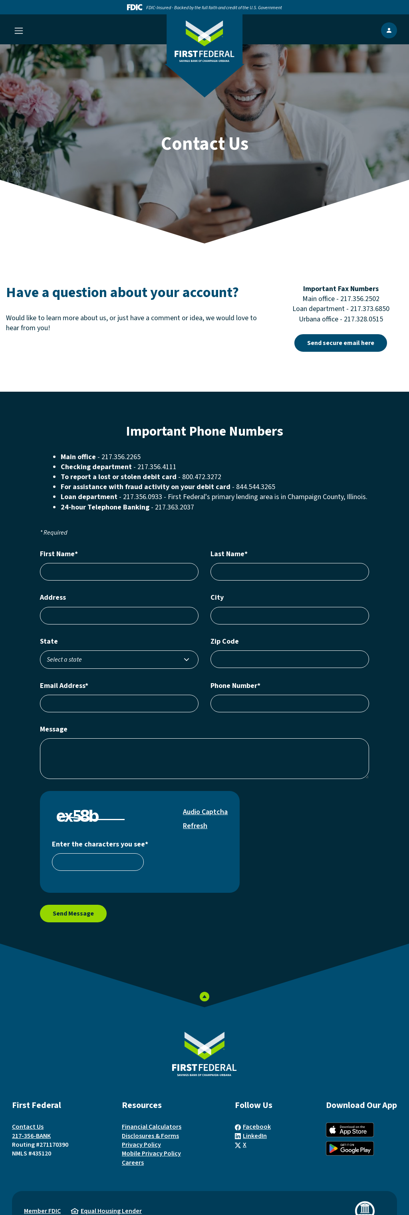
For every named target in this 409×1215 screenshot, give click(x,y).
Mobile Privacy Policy (151, 1153)
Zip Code (224, 641)
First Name (59, 554)
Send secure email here (347, 342)
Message (54, 729)
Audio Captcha (205, 812)
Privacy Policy (141, 1144)
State (49, 641)
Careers (133, 1162)
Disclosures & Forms (150, 1136)
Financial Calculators (151, 1126)
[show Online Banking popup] (389, 30)
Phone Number (235, 686)
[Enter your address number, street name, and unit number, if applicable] (119, 615)
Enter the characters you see (100, 844)
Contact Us (28, 1126)
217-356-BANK (31, 1136)
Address (53, 598)
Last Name (229, 554)
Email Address (64, 686)
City (217, 598)
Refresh (195, 826)
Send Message (73, 913)
